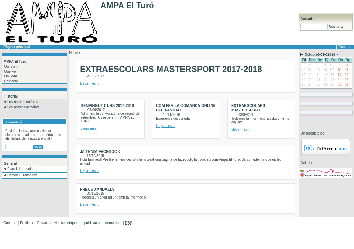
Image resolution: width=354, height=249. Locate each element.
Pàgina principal (16, 47)
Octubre (311, 54)
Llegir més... (89, 83)
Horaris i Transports (22, 175)
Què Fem (11, 71)
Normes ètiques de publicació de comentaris (88, 223)
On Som (10, 76)
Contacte (345, 47)
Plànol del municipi (21, 169)
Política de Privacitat (36, 223)
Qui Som (11, 66)
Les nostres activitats (23, 107)
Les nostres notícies (22, 102)
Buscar (335, 27)
